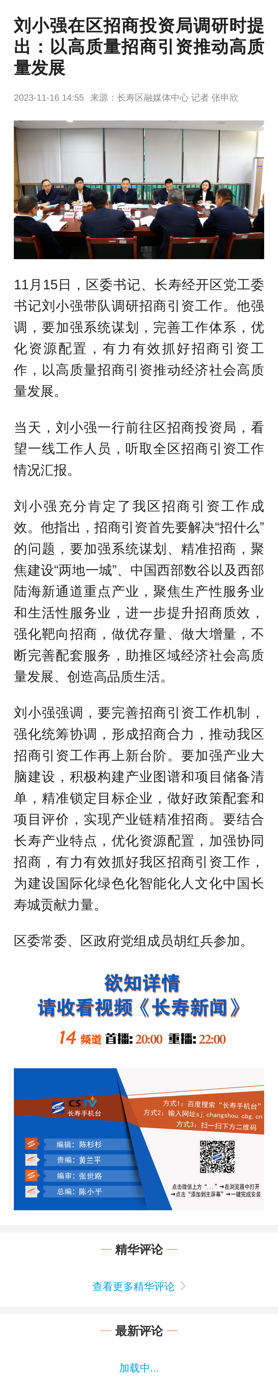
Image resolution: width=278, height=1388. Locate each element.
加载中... (139, 1368)
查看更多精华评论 (133, 1286)
